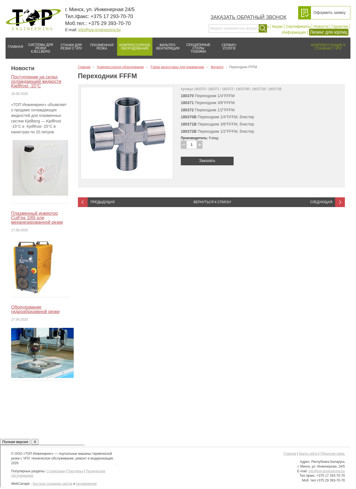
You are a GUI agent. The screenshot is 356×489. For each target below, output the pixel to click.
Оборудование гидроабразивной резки (35, 309)
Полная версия (15, 442)
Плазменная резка (99, 44)
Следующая (321, 202)
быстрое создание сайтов (52, 484)
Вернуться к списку (212, 202)
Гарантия (340, 26)
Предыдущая (102, 202)
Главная (14, 44)
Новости (320, 26)
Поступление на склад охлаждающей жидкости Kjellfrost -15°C (36, 81)
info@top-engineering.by (99, 30)
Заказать (207, 160)
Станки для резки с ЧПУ (69, 44)
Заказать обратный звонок (248, 17)
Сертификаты (298, 26)
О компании (55, 471)
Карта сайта (308, 454)
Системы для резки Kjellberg (39, 45)
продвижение (86, 484)
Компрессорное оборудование (133, 44)
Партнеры (75, 471)
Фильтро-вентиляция (165, 44)
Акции (277, 26)
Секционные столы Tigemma (196, 45)
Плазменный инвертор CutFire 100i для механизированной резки (37, 218)
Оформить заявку (329, 12)
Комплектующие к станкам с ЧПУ (325, 44)
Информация (294, 32)
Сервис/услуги (229, 46)
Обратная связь (332, 454)
